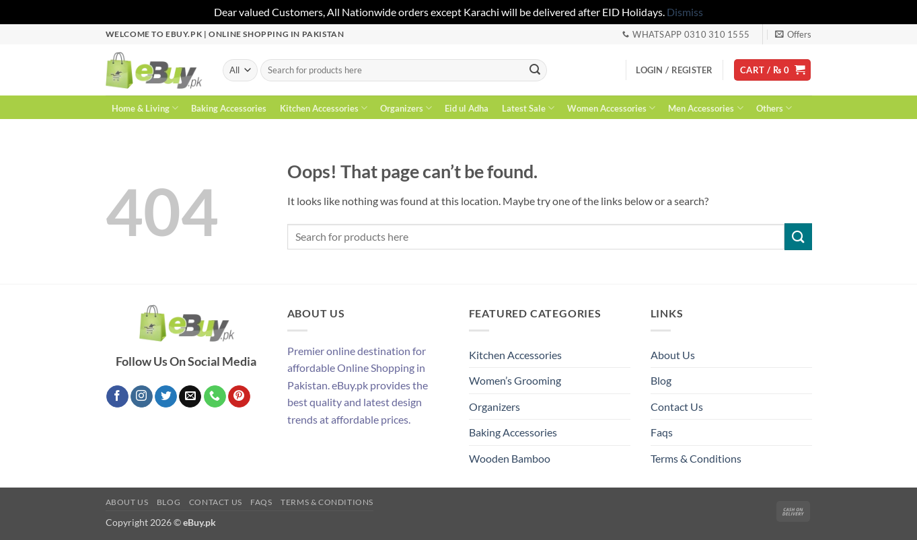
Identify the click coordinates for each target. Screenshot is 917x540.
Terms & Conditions (696, 458)
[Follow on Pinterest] (239, 396)
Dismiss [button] (685, 11)
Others (774, 108)
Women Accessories (611, 108)
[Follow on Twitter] (166, 396)
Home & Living (145, 108)
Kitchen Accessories (323, 108)
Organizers (406, 108)
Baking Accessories (228, 108)
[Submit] (534, 70)
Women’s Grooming (515, 380)
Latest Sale (528, 108)
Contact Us (677, 406)
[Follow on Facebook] (117, 396)
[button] (793, 34)
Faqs (662, 432)
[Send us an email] (190, 396)
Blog (661, 380)
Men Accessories (705, 108)
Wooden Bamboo (509, 458)
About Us (673, 354)
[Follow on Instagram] (142, 396)
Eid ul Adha (466, 108)
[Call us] (215, 396)
